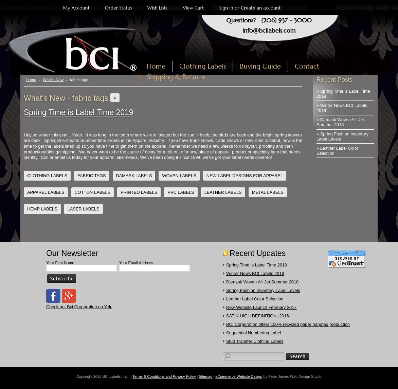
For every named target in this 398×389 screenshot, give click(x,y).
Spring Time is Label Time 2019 (78, 112)
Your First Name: (60, 263)
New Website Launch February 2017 (261, 307)
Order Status (118, 8)
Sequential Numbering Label (253, 332)
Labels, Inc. (82, 50)
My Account (76, 8)
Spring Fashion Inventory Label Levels (263, 290)
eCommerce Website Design (238, 376)
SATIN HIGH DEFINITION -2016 (257, 315)
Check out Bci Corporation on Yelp (79, 306)
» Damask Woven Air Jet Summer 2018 (340, 122)
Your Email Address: (136, 263)
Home (31, 80)
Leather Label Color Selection (255, 298)
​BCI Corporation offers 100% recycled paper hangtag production (288, 324)
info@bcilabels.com (269, 30)
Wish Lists (157, 8)
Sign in (226, 8)
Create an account (261, 8)
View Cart (193, 8)
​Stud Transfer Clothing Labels (255, 341)
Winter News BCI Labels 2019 (255, 273)
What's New (53, 80)
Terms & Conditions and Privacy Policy (164, 376)
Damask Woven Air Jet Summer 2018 (262, 281)
